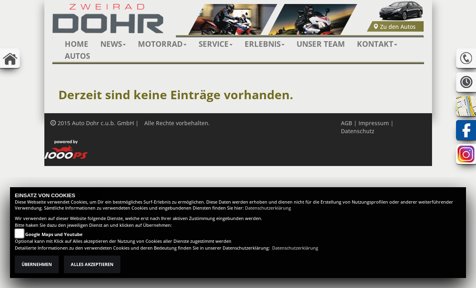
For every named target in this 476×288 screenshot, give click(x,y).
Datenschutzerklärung (268, 208)
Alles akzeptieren (92, 264)
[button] (113, 44)
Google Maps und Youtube (54, 234)
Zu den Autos (394, 26)
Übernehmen (37, 264)
